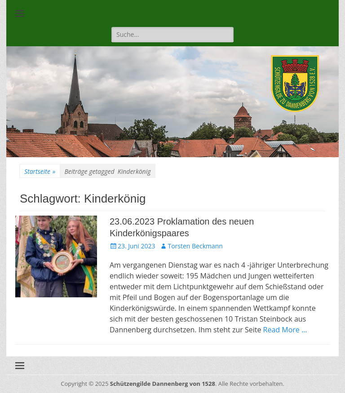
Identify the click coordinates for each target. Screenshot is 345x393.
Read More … (285, 330)
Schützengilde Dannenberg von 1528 (162, 384)
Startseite (39, 171)
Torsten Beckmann (195, 246)
